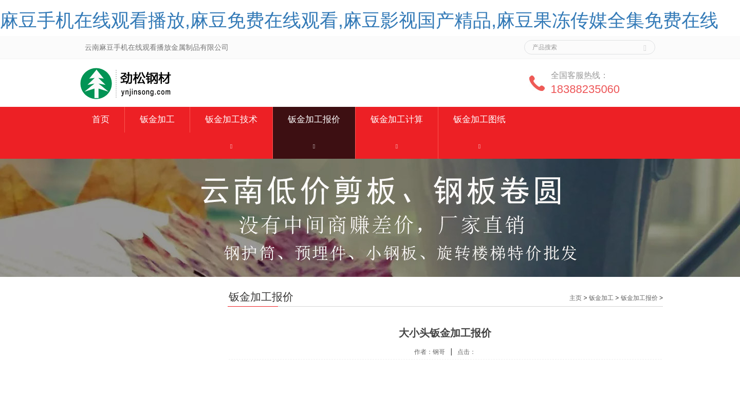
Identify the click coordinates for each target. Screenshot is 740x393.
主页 (575, 298)
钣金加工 (157, 119)
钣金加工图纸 (479, 119)
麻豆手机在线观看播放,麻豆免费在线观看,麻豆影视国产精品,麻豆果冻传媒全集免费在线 (359, 20)
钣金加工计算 (397, 119)
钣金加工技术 (231, 119)
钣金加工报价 (314, 119)
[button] (231, 146)
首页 (100, 119)
